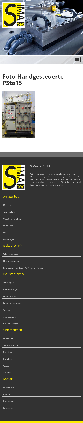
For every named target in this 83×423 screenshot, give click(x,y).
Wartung (7, 310)
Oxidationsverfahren (12, 218)
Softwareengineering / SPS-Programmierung (23, 268)
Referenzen (8, 338)
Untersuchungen (10, 323)
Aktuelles (7, 372)
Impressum (8, 408)
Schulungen (8, 282)
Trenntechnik (9, 212)
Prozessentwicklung (12, 303)
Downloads (8, 359)
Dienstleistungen (10, 289)
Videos (6, 366)
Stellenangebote (10, 345)
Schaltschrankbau (11, 254)
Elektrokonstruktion (11, 261)
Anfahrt (6, 394)
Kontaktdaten (9, 387)
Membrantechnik (10, 205)
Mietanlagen (8, 239)
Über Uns (7, 352)
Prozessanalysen (10, 296)
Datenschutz (8, 401)
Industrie (7, 232)
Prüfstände (8, 225)
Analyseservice (10, 316)
